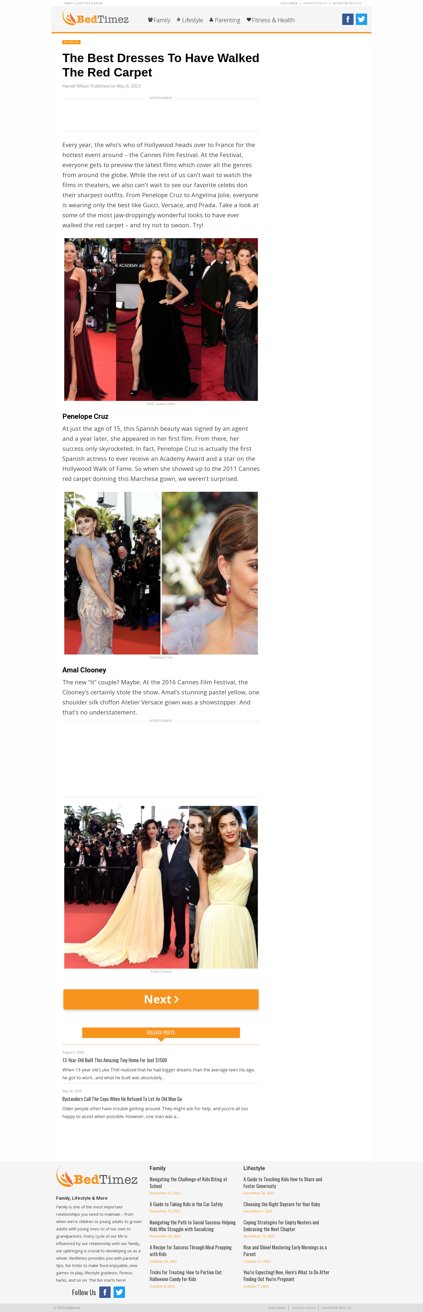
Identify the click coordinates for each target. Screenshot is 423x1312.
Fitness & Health (273, 20)
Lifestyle (192, 20)
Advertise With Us (347, 3)
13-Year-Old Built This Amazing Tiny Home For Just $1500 (114, 1060)
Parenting (227, 20)
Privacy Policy (315, 3)
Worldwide (71, 42)
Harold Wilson (75, 86)
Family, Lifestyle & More (83, 3)
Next (161, 999)
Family (161, 20)
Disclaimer (289, 3)
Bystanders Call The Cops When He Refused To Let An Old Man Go (122, 1098)
